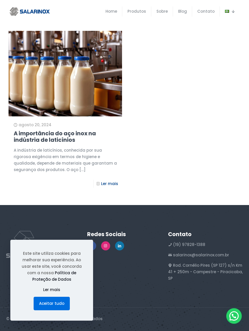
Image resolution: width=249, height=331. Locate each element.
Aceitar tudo (51, 303)
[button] (234, 316)
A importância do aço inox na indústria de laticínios (55, 137)
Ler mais (109, 183)
